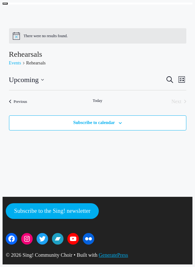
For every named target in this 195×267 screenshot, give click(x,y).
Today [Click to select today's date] (97, 100)
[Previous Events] (18, 101)
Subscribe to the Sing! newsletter (52, 211)
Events (15, 63)
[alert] (97, 36)
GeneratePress (113, 255)
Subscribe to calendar (94, 122)
